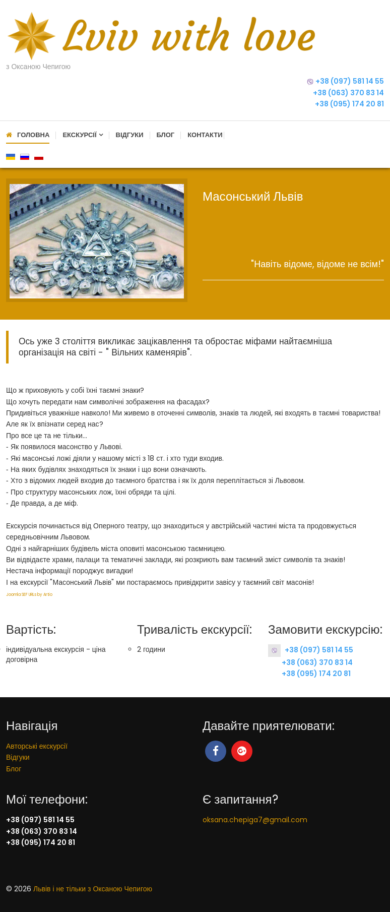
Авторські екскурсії (37, 746)
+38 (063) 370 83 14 (348, 93)
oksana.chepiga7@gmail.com (255, 820)
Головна (33, 135)
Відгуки (130, 135)
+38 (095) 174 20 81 (349, 104)
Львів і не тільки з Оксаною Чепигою (92, 889)
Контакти (205, 135)
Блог (166, 135)
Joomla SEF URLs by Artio (29, 594)
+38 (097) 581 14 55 (349, 81)
